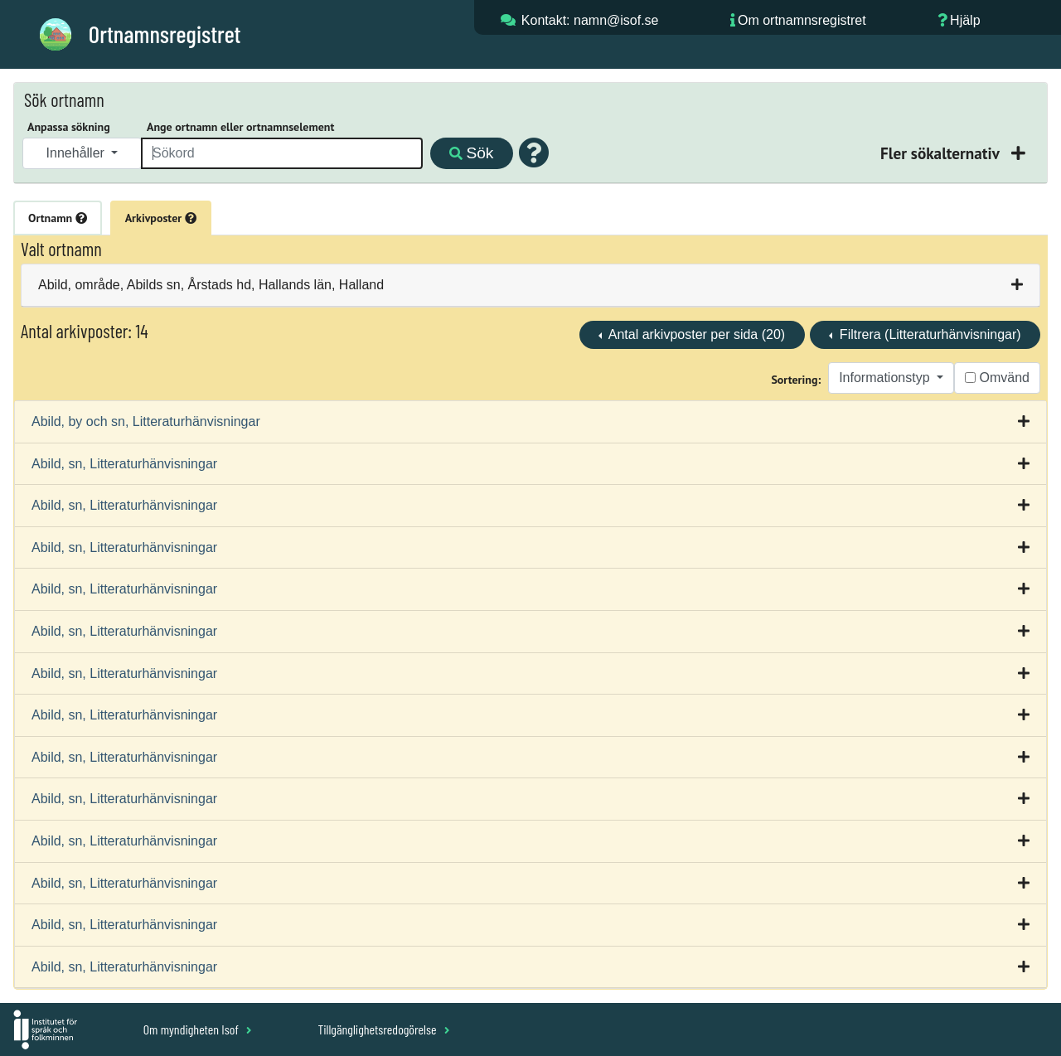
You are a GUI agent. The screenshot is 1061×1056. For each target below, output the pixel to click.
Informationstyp (886, 378)
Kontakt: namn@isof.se (590, 20)
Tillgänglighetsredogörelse (383, 1029)
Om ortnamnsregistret (802, 20)
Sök (471, 153)
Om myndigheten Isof (197, 1029)
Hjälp (965, 20)
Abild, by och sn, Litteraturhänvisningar (145, 421)
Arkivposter (160, 218)
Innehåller (77, 153)
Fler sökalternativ (941, 153)
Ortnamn (57, 218)
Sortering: (796, 379)
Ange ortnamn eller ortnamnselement (240, 126)
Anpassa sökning (68, 126)
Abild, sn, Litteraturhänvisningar (124, 464)
